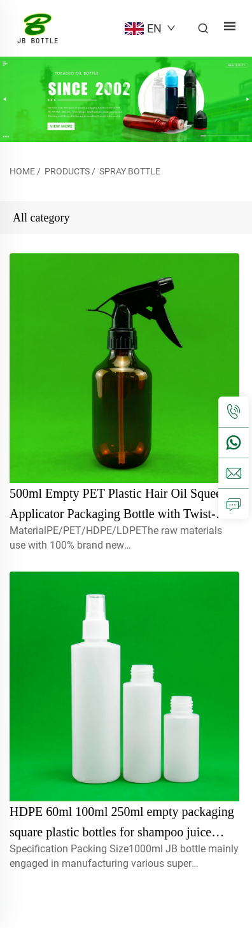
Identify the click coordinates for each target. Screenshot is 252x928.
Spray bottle (129, 171)
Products (67, 171)
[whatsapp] (233, 442)
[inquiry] (233, 503)
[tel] (233, 412)
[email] (233, 473)
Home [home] (22, 171)
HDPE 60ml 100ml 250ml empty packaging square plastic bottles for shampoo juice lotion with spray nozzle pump (122, 832)
